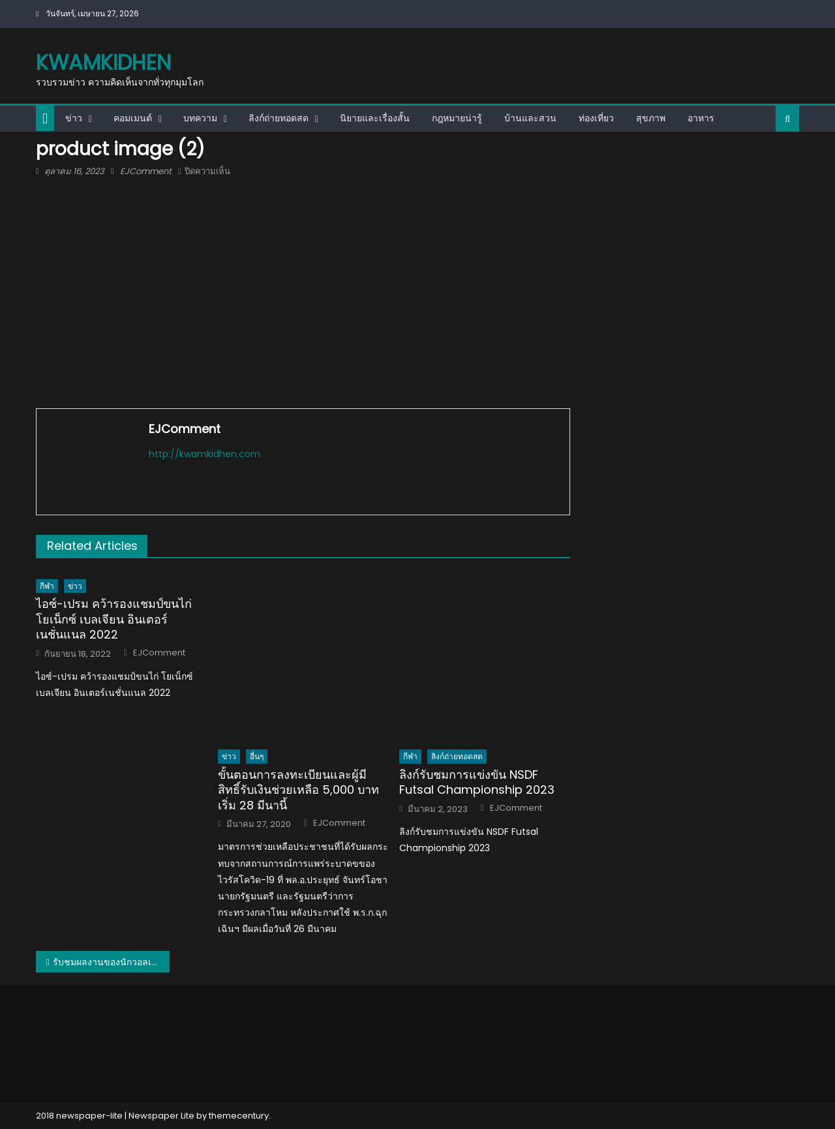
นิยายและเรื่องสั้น (375, 118)
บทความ (200, 118)
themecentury (239, 1115)
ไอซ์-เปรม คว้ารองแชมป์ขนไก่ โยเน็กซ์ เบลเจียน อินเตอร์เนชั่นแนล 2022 (114, 619)
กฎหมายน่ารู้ (457, 118)
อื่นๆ (257, 756)
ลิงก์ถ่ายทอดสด (279, 118)
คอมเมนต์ (133, 118)
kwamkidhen (103, 62)
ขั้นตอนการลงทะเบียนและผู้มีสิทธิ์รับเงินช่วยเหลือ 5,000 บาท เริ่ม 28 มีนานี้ (298, 790)
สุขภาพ (650, 118)
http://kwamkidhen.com (204, 453)
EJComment (146, 171)
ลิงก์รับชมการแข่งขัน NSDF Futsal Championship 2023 (476, 782)
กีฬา (47, 586)
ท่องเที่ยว (596, 118)
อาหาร (701, 118)
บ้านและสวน (530, 118)
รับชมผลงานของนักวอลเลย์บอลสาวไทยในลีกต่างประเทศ (111, 962)
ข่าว (73, 118)
